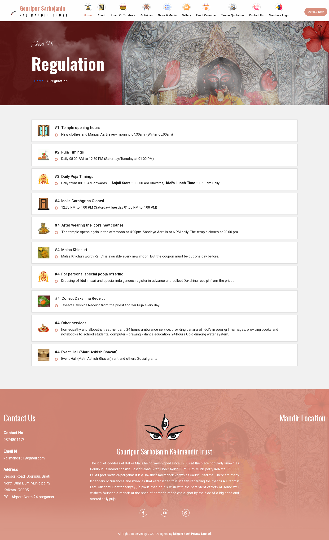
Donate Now (316, 11)
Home (39, 81)
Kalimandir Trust (44, 11)
